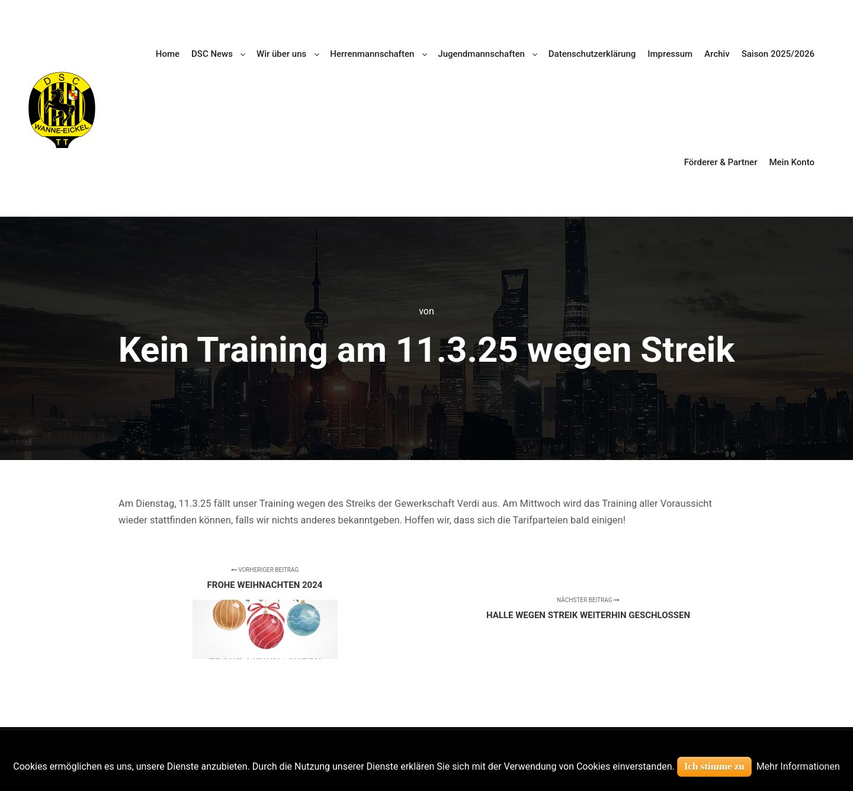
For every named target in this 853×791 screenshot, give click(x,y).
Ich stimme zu (714, 766)
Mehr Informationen (798, 766)
